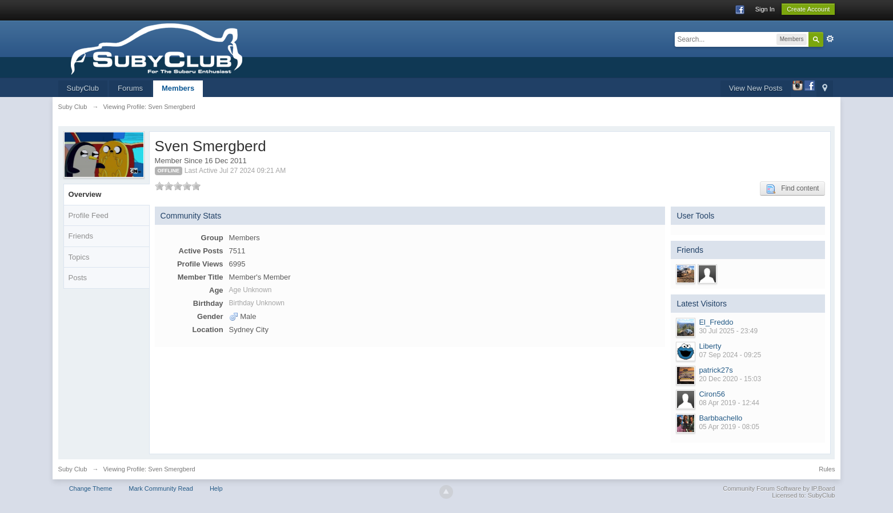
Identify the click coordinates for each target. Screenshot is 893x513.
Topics (79, 257)
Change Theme (91, 488)
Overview (85, 194)
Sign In (765, 9)
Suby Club (72, 469)
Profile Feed (89, 215)
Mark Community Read (161, 488)
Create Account (808, 9)
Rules (827, 469)
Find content (792, 188)
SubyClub (83, 88)
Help (216, 488)
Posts (78, 277)
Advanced (830, 38)
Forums (130, 88)
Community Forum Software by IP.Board (779, 488)
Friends (81, 236)
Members (178, 88)
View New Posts (756, 88)
